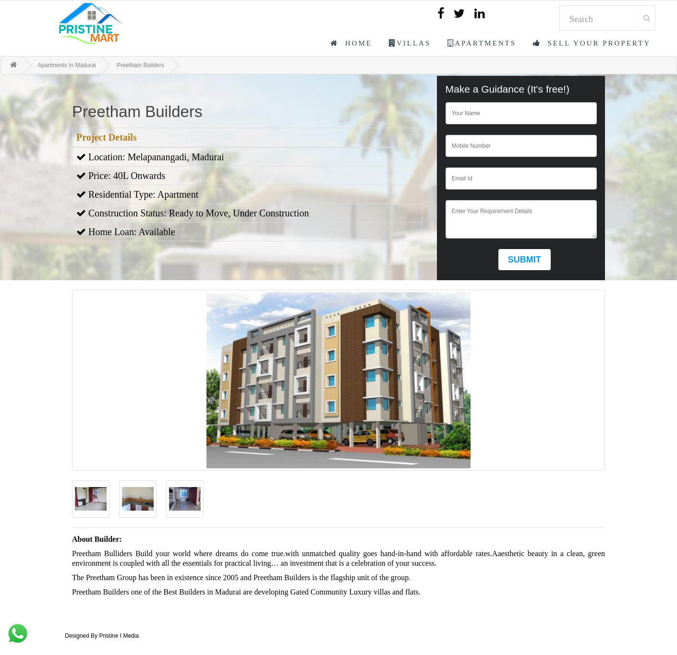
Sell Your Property (592, 43)
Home (351, 43)
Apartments (481, 43)
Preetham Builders (140, 65)
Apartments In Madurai (66, 65)
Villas (410, 43)
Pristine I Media (119, 635)
